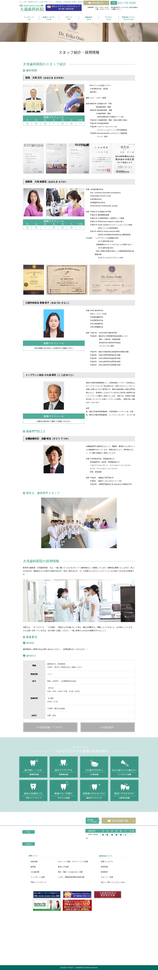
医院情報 (104, 867)
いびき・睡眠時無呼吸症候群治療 (71, 877)
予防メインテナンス (38, 882)
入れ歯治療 (34, 872)
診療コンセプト (107, 861)
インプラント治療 (37, 877)
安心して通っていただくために (113, 882)
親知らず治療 (63, 867)
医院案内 (104, 872)
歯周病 (33, 867)
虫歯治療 (34, 861)
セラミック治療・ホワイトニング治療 (73, 861)
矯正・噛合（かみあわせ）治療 (70, 872)
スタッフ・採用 (107, 877)
